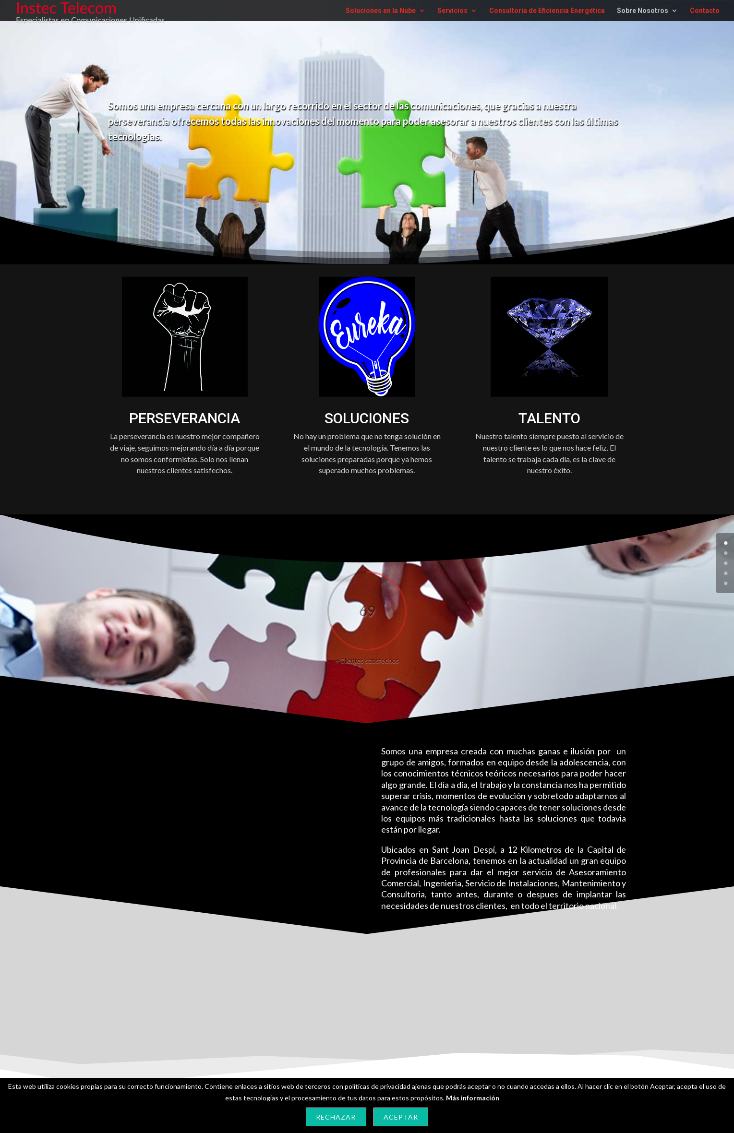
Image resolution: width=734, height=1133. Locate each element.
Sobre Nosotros (642, 10)
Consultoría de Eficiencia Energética (547, 10)
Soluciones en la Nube (381, 10)
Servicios (452, 10)
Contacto (705, 10)
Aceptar (401, 1117)
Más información (472, 1098)
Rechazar (336, 1117)
